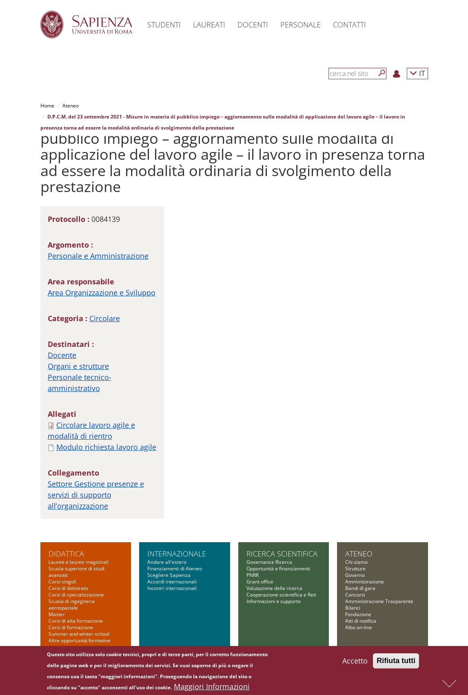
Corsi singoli (62, 581)
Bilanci (352, 607)
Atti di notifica (360, 620)
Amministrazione (364, 581)
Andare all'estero (166, 562)
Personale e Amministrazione (98, 256)
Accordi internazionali (172, 581)
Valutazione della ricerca (274, 588)
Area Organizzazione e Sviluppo (101, 292)
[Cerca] (382, 73)
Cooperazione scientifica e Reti (281, 594)
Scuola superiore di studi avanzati (76, 572)
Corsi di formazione (71, 627)
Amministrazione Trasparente (379, 601)
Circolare (104, 318)
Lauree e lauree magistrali (79, 562)
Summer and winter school (79, 633)
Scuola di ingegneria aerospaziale (72, 604)
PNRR (252, 575)
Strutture (355, 568)
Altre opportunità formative (80, 640)
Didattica (66, 554)
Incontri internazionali (172, 588)
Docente (62, 355)
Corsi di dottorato (68, 588)
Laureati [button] (209, 24)
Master (57, 614)
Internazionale (176, 554)
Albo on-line (358, 627)
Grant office (259, 581)
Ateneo (70, 105)
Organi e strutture (78, 366)
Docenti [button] (252, 24)
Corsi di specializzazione (76, 594)
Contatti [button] (349, 24)
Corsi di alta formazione (76, 620)
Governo (355, 575)
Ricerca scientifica (281, 554)
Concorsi (355, 594)
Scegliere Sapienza (169, 575)
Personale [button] (300, 24)
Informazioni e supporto (273, 601)
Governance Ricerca (269, 562)
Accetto (355, 663)
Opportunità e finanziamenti (278, 568)
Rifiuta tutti (396, 663)
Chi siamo (356, 562)
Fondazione (358, 614)
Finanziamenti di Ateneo (174, 568)
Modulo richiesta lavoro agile (106, 447)
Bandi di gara (360, 588)
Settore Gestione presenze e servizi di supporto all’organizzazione (96, 495)
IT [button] (417, 73)
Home (47, 105)
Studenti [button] (164, 24)
